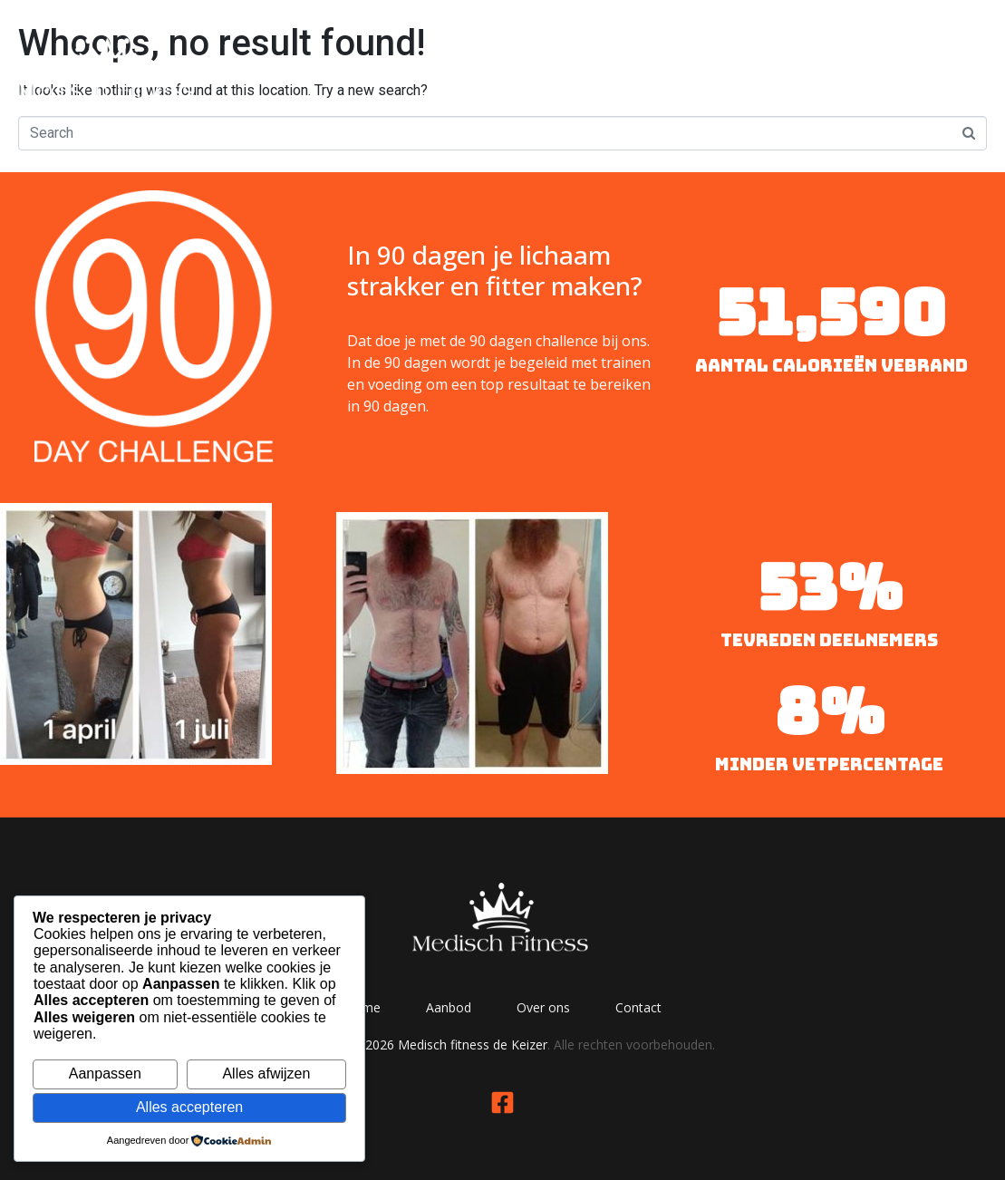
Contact (930, 65)
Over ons (814, 65)
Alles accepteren (189, 1107)
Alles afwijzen (266, 1073)
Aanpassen (105, 1073)
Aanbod (697, 65)
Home (590, 65)
